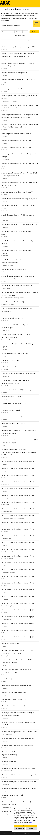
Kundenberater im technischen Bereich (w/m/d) (17, 686)
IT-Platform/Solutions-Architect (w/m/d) (14, 417)
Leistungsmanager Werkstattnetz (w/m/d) (15, 692)
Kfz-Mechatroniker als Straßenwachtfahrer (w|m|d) (18, 610)
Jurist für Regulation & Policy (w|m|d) (13, 424)
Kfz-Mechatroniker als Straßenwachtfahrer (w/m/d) (18, 462)
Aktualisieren (34, 32)
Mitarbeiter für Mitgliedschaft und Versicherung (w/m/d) (19, 768)
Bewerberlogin (4, 833)
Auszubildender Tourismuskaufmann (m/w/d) (16, 269)
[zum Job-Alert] (36, 23)
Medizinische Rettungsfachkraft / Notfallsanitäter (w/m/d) (20, 732)
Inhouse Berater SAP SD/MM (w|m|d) (13, 403)
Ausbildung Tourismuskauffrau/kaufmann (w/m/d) (17, 89)
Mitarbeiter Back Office (9, 761)
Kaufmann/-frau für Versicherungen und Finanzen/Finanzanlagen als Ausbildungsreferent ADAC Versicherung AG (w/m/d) (19, 452)
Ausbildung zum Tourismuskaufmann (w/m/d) (16, 134)
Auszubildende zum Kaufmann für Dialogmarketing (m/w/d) (20, 224)
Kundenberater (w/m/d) (9, 679)
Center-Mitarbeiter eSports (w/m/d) (13, 302)
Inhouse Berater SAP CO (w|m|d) (12, 397)
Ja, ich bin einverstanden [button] (25, 825)
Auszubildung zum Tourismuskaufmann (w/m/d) (17, 286)
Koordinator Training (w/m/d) (11, 644)
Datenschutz (16, 833)
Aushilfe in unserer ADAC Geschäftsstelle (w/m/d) (17, 192)
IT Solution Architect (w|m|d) (11, 410)
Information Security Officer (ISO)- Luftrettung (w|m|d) (19, 390)
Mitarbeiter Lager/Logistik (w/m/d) (12, 795)
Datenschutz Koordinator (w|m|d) (12, 318)
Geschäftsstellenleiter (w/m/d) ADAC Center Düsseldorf (19, 374)
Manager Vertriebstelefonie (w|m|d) (13, 706)
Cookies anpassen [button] (19, 828)
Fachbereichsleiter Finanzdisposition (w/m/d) (16, 353)
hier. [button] (31, 822)
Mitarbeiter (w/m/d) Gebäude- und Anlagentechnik (17, 745)
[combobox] (25, 31)
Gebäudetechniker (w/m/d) (10, 360)
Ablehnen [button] (31, 828)
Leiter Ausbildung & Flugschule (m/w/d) (14, 699)
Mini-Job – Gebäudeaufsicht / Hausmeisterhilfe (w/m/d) (19, 738)
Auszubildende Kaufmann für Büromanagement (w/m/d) (19, 199)
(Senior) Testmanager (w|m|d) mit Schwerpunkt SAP (18, 47)
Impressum (27, 833)
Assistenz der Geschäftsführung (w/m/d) (14, 73)
